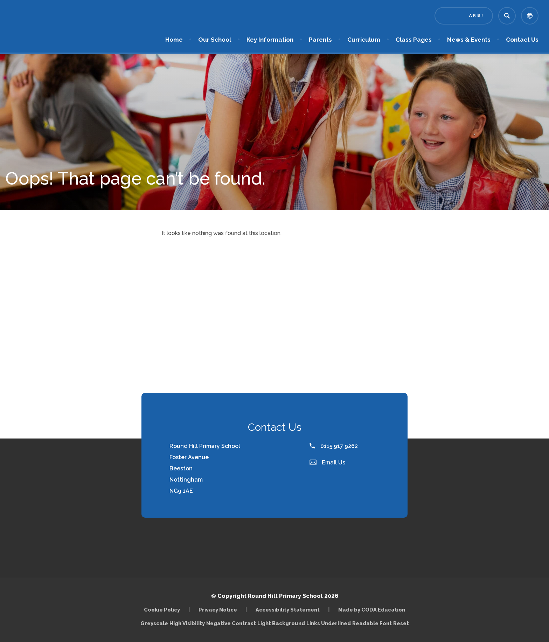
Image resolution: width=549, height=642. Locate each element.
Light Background (281, 623)
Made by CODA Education (371, 610)
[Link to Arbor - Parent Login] (463, 16)
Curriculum (363, 39)
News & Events (469, 39)
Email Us (327, 462)
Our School (214, 39)
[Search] (507, 16)
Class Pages (414, 39)
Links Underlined (328, 623)
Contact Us (522, 39)
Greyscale (154, 623)
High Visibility (187, 623)
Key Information (269, 39)
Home (174, 39)
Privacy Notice (218, 610)
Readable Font (372, 623)
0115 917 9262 (334, 446)
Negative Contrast (231, 623)
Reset (401, 623)
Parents (320, 39)
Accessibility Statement (288, 610)
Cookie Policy (162, 610)
